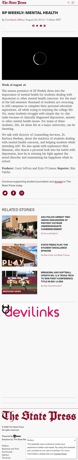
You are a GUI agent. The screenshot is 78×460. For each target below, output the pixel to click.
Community (7, 451)
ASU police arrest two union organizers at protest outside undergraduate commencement (55, 223)
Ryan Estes (49, 255)
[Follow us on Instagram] (22, 192)
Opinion (5, 454)
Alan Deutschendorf (53, 285)
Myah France (64, 255)
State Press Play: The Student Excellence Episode (54, 247)
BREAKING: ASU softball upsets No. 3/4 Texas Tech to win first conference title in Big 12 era (57, 277)
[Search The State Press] (69, 2)
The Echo (6, 457)
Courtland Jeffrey (14, 19)
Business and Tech (10, 448)
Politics (5, 445)
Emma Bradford (51, 233)
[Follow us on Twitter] (5, 192)
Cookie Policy (60, 453)
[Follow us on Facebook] (13, 192)
